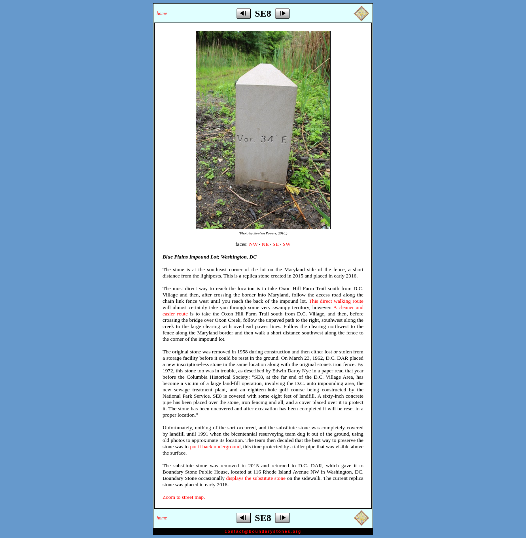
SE (275, 244)
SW (287, 244)
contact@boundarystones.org (263, 531)
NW (253, 244)
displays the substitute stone (256, 478)
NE (265, 244)
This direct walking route (336, 301)
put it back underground (215, 446)
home (162, 13)
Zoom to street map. (184, 497)
